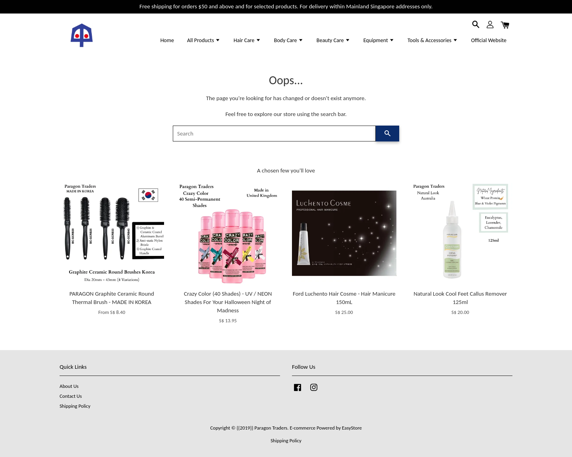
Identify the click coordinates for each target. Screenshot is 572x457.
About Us (69, 386)
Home (167, 40)
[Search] (274, 133)
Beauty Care (333, 40)
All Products (203, 40)
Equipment (378, 40)
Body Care (288, 40)
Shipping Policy (75, 406)
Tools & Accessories (433, 40)
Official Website (488, 40)
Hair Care (247, 40)
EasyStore (352, 428)
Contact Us (71, 396)
